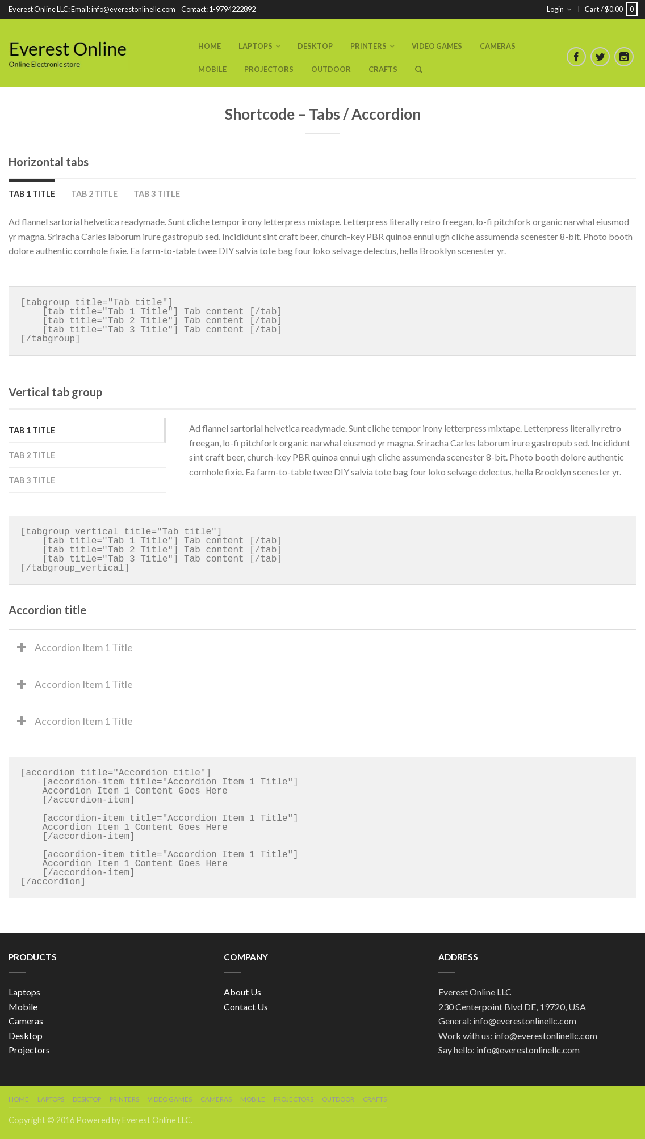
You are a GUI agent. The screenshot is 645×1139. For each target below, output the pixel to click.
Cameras (498, 45)
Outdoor (331, 69)
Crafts (382, 69)
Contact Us (246, 1006)
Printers (368, 45)
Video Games (437, 45)
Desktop (315, 45)
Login (555, 9)
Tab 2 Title (94, 194)
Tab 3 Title (156, 194)
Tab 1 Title (32, 194)
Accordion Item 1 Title (84, 647)
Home (209, 45)
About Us (242, 991)
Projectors (269, 69)
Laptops (255, 45)
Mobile (212, 69)
